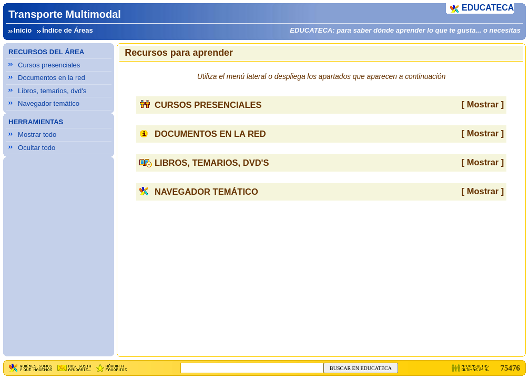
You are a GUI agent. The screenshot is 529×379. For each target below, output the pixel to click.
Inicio (23, 30)
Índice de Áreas (67, 30)
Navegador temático (48, 103)
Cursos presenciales (49, 65)
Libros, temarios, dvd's (52, 91)
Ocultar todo (36, 148)
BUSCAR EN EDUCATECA (361, 368)
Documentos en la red (51, 78)
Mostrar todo (37, 134)
